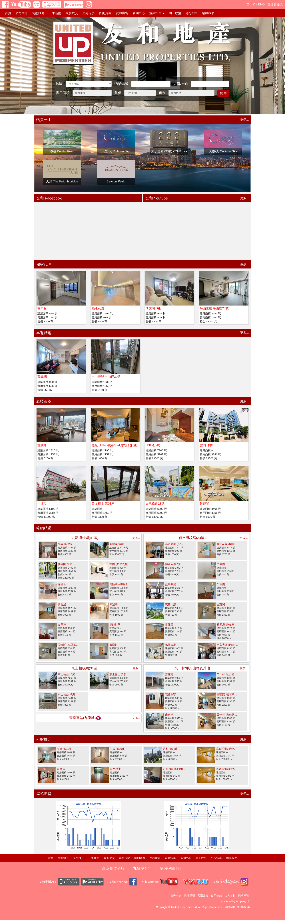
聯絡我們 (208, 13)
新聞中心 (139, 13)
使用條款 (216, 895)
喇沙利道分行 (171, 868)
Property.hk (243, 901)
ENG (261, 4)
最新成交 (72, 13)
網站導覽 (243, 895)
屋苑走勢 (88, 13)
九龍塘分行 (142, 868)
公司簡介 (21, 13)
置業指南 (170, 858)
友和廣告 (122, 13)
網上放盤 (175, 13)
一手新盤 (55, 13)
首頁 (8, 13)
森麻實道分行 (113, 868)
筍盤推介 (38, 13)
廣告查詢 (175, 895)
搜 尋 (223, 93)
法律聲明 (189, 895)
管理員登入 (275, 4)
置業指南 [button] (156, 13)
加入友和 (229, 895)
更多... (244, 119)
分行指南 (191, 13)
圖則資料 (105, 13)
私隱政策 (202, 895)
